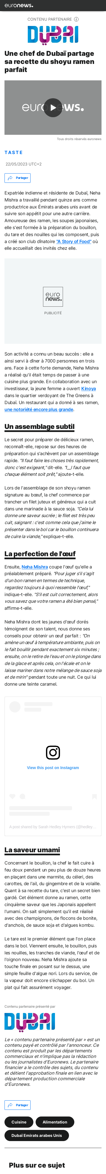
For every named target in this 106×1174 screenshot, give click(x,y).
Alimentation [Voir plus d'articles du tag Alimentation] (55, 1121)
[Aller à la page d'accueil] (18, 5)
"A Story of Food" (73, 241)
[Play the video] (53, 107)
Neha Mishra (35, 567)
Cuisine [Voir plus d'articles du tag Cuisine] (18, 1121)
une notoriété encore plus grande (38, 409)
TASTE (13, 152)
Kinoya (88, 388)
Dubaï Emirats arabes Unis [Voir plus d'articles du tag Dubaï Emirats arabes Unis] (36, 1135)
